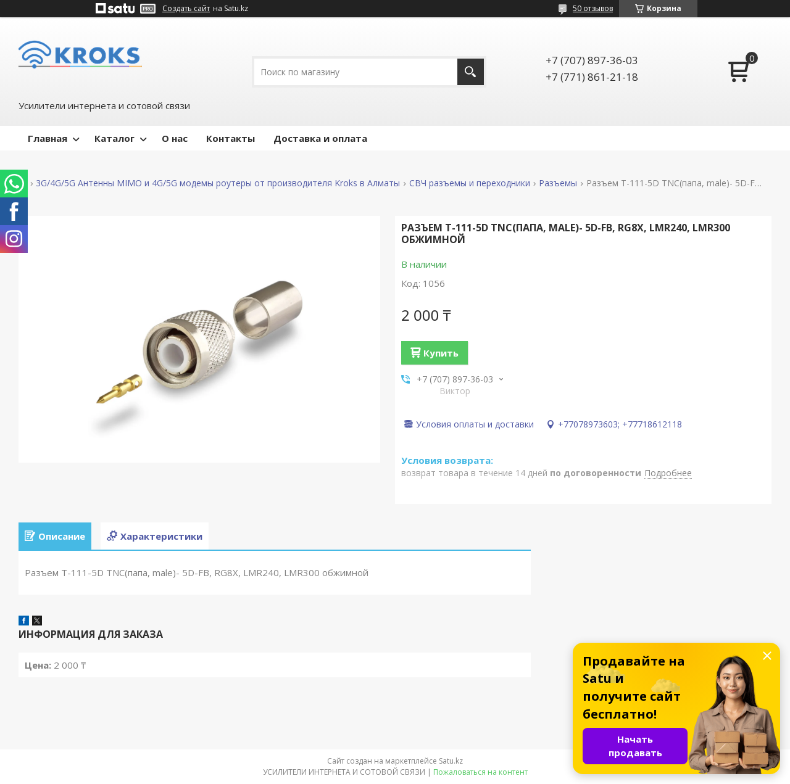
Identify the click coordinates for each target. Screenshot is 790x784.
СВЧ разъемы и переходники (469, 183)
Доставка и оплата (320, 138)
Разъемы (558, 183)
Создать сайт (186, 8)
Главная (47, 138)
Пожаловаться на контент (480, 772)
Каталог (114, 138)
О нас (175, 138)
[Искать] (470, 72)
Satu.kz (451, 761)
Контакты (230, 138)
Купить (441, 353)
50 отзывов (593, 8)
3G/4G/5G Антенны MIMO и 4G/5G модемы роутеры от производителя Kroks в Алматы (218, 183)
